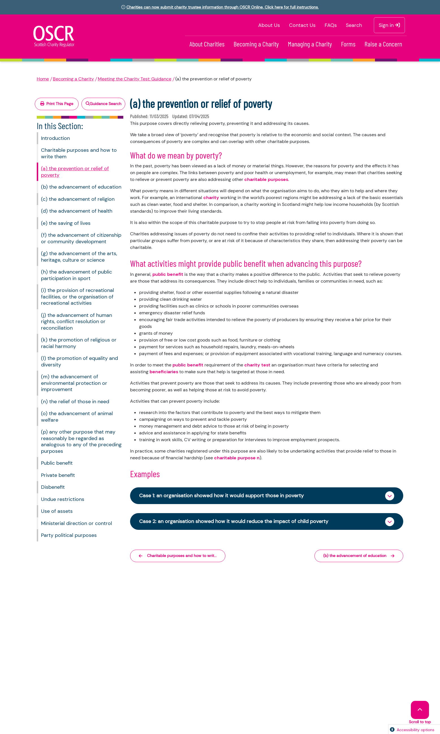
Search (354, 25)
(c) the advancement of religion (78, 199)
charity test (257, 365)
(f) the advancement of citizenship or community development (81, 238)
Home (43, 79)
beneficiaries (164, 372)
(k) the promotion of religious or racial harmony (79, 343)
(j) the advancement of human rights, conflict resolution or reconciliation (76, 321)
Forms (348, 44)
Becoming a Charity (256, 44)
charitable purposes (266, 179)
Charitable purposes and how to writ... (178, 555)
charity (211, 197)
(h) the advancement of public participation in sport (76, 275)
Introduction (55, 138)
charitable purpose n (237, 458)
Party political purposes (69, 535)
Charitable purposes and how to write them (79, 153)
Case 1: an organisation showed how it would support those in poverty (221, 495)
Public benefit (57, 463)
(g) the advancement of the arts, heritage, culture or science (79, 256)
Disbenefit (53, 487)
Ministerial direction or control (76, 523)
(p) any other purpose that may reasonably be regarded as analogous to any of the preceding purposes (81, 441)
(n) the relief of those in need (75, 401)
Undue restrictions (62, 499)
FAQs (331, 25)
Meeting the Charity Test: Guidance (134, 79)
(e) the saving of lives (65, 223)
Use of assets (57, 511)
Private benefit (58, 475)
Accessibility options (415, 729)
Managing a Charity (310, 44)
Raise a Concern (383, 44)
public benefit (167, 274)
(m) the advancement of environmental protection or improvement (74, 383)
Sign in (389, 25)
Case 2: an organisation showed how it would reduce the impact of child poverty (233, 521)
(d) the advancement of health (76, 211)
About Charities (207, 44)
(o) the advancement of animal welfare (77, 416)
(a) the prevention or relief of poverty (75, 171)
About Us (269, 25)
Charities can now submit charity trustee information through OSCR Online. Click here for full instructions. (222, 7)
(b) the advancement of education (81, 187)
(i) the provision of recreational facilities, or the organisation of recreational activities (77, 296)
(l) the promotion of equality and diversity (79, 361)
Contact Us (302, 25)
